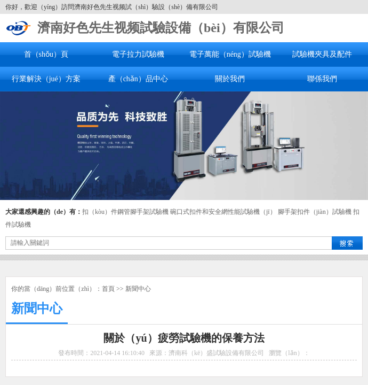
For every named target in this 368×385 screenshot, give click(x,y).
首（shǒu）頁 (46, 54)
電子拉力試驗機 (138, 54)
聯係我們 (322, 79)
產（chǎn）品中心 (138, 79)
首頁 (108, 288)
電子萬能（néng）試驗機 (230, 54)
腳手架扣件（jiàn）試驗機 (314, 211)
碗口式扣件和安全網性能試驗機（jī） (223, 211)
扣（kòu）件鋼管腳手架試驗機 (125, 211)
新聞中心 (138, 288)
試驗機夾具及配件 (322, 54)
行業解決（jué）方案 (46, 79)
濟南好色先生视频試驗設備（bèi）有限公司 (160, 28)
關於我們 (230, 79)
